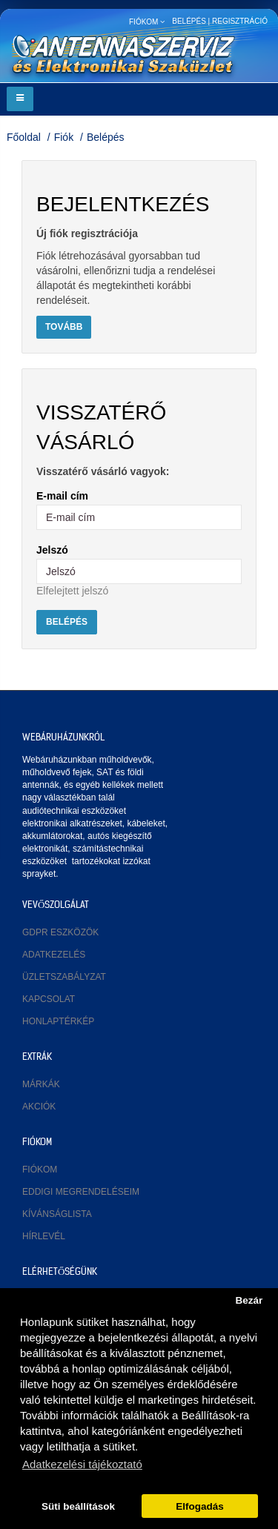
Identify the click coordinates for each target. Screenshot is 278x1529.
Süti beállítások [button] (78, 1506)
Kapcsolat (48, 999)
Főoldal (24, 137)
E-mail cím (62, 496)
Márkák (41, 1084)
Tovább (63, 327)
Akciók (39, 1106)
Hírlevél (43, 1236)
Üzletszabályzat (64, 977)
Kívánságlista (57, 1214)
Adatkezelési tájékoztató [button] (82, 1464)
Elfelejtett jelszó (72, 591)
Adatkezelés (53, 954)
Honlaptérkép (58, 1021)
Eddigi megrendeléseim (80, 1192)
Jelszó (52, 550)
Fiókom (39, 1169)
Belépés (106, 137)
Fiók (63, 137)
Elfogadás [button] (200, 1506)
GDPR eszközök (60, 932)
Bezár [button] (248, 1300)
